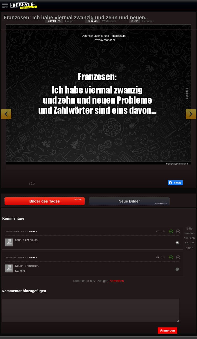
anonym (33, 231)
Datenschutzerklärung (95, 35)
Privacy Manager (104, 39)
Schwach (21, 184)
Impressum (118, 35)
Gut (8, 184)
